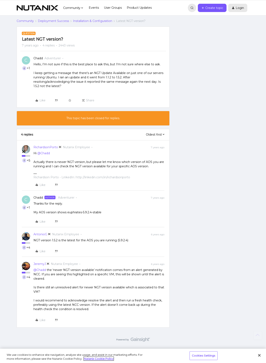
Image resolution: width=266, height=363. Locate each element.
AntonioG (40, 234)
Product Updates (139, 8)
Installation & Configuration (92, 21)
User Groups (113, 8)
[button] (212, 8)
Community (25, 21)
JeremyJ (39, 264)
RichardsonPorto (45, 147)
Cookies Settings (203, 355)
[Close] (259, 355)
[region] (133, 356)
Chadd (38, 58)
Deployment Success (53, 21)
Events (94, 8)
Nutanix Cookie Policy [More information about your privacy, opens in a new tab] (98, 358)
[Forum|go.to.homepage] (37, 8)
